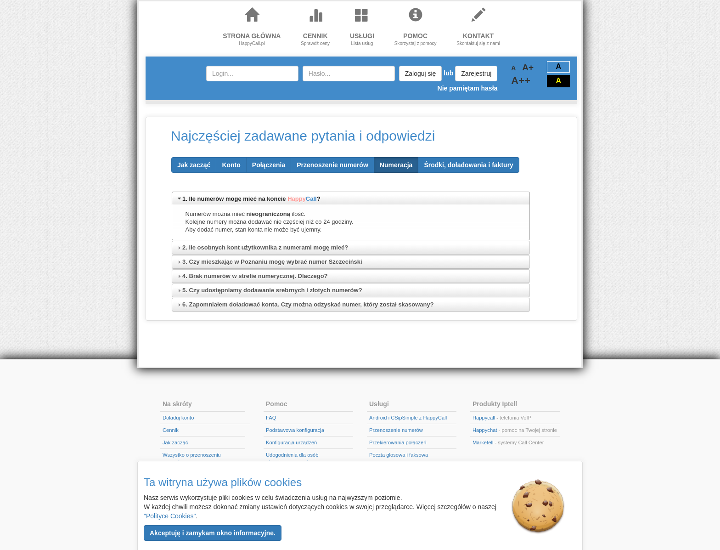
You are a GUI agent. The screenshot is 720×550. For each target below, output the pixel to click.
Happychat (484, 430)
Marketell (482, 442)
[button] (212, 533)
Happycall (483, 417)
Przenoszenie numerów (396, 430)
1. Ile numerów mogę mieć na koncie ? (251, 198)
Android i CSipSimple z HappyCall (408, 417)
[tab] (351, 198)
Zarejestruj (476, 73)
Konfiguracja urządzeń (291, 442)
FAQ (271, 417)
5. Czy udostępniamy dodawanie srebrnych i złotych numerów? (272, 290)
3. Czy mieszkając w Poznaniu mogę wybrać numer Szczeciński (272, 261)
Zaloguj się (420, 73)
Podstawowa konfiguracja (295, 430)
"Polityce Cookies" (170, 516)
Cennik (171, 430)
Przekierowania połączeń (397, 442)
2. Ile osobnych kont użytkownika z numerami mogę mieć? (265, 247)
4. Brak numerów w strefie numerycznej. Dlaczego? (254, 275)
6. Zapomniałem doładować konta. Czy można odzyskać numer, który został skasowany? (308, 304)
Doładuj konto (178, 417)
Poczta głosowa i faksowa (398, 455)
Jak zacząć (175, 442)
